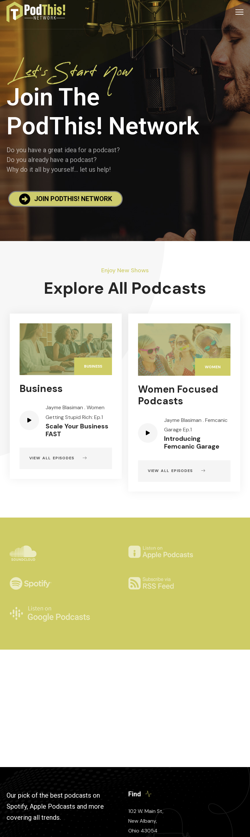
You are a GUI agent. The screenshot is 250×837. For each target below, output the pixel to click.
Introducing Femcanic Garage (191, 442)
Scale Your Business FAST (77, 430)
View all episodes (58, 458)
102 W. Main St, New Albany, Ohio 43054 (145, 821)
